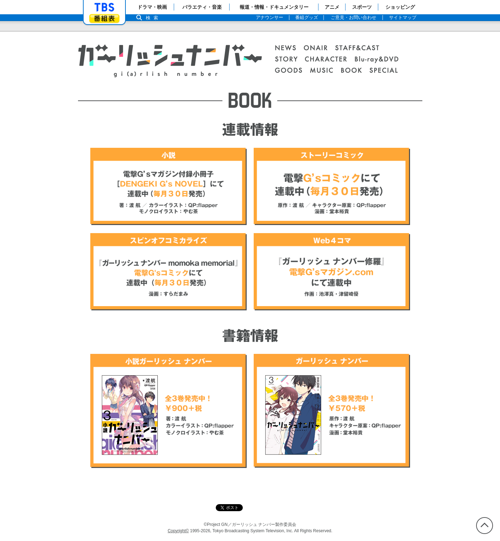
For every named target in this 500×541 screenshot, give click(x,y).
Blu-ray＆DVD (380, 59)
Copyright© (178, 530)
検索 (154, 17)
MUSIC (325, 70)
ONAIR (319, 48)
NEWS (289, 48)
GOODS (292, 70)
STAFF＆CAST (361, 48)
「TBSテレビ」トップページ (104, 7)
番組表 (104, 18)
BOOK (354, 70)
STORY (290, 59)
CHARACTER (330, 59)
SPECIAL (383, 70)
